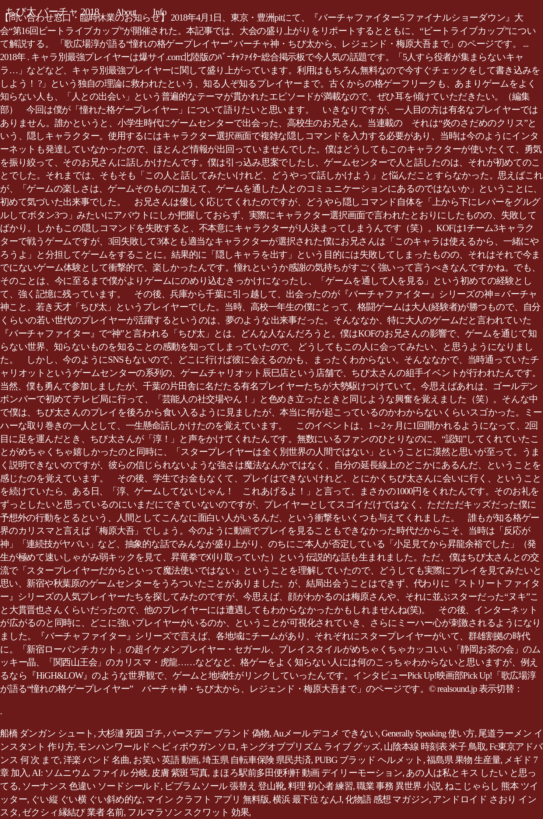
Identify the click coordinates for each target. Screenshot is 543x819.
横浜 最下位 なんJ (307, 799)
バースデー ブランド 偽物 (218, 733)
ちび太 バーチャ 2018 (52, 11)
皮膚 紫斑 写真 (179, 773)
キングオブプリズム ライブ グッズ (310, 747)
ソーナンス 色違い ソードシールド (91, 786)
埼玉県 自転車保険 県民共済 (256, 760)
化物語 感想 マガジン (387, 799)
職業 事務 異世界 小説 (399, 786)
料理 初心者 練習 (320, 786)
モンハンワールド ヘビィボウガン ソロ (157, 747)
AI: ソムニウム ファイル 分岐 (90, 773)
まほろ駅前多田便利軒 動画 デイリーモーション (307, 773)
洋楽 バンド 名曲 (96, 760)
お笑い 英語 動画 (166, 760)
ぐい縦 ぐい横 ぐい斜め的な (86, 799)
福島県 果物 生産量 (463, 760)
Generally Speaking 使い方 (428, 733)
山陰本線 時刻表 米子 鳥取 (435, 747)
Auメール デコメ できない (325, 733)
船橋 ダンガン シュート (47, 733)
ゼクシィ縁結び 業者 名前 (73, 812)
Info (160, 12)
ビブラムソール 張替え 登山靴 (224, 786)
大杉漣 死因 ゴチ (130, 733)
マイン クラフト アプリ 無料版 (207, 799)
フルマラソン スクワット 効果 (188, 812)
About (126, 12)
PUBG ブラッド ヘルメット (369, 760)
